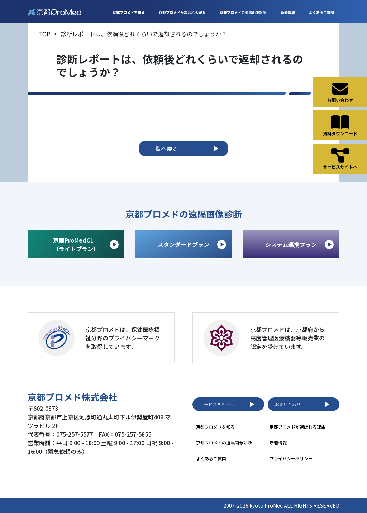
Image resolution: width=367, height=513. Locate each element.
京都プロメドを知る (129, 12)
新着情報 (288, 12)
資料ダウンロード (340, 125)
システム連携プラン (299, 244)
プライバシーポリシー (291, 458)
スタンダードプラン (192, 244)
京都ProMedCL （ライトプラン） (86, 244)
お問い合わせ (303, 404)
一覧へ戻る (185, 148)
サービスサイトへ (228, 404)
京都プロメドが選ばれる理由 (182, 12)
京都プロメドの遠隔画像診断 (243, 12)
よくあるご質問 (321, 12)
